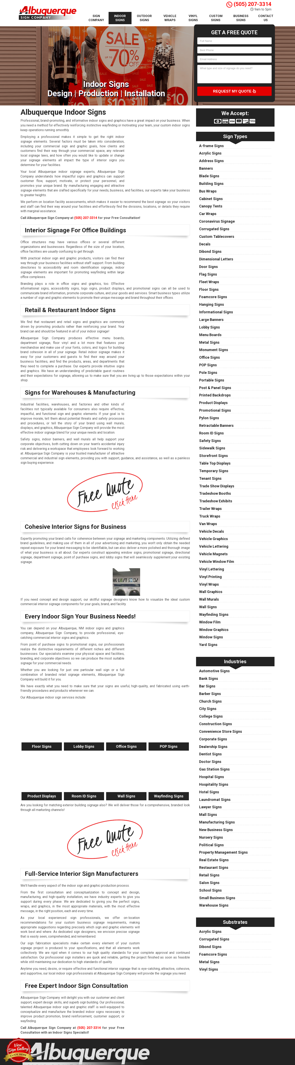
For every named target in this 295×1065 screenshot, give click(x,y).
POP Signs (208, 365)
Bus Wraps (208, 191)
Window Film (210, 622)
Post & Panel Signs (215, 388)
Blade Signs (209, 176)
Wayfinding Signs (213, 614)
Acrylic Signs (210, 153)
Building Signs (211, 183)
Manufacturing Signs (217, 822)
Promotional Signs (215, 410)
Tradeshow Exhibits (215, 501)
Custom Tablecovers (216, 236)
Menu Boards (210, 335)
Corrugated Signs (214, 229)
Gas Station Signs (214, 769)
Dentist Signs (210, 754)
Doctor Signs (210, 761)
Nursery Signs (211, 837)
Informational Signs (216, 312)
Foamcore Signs (213, 297)
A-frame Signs (211, 146)
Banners (206, 168)
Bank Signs (208, 678)
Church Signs (210, 701)
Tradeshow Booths (215, 493)
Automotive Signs (214, 671)
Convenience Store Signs (220, 731)
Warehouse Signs (213, 905)
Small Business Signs (217, 898)
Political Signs (211, 845)
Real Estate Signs (214, 860)
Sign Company (96, 18)
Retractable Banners (216, 425)
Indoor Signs (120, 18)
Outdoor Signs (144, 18)
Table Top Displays (214, 463)
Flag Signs (208, 274)
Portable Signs (211, 380)
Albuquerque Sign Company (180, 1048)
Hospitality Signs (213, 784)
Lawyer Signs (210, 807)
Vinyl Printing (210, 577)
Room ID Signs (211, 433)
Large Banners (211, 319)
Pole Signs (208, 372)
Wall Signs (208, 607)
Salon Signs (209, 883)
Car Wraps (207, 214)
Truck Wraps (209, 516)
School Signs (210, 890)
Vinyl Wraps (209, 584)
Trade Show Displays (216, 486)
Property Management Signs (223, 852)
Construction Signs (215, 724)
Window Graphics (213, 630)
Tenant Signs (210, 478)
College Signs (211, 716)
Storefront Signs (213, 455)
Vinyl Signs (193, 18)
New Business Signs (216, 830)
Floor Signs (209, 289)
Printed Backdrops (215, 395)
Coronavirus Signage (217, 221)
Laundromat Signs (214, 799)
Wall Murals (209, 599)
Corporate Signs (213, 739)
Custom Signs (215, 18)
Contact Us (265, 18)
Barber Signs (210, 694)
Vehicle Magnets (213, 554)
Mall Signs (208, 814)
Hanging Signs (211, 304)
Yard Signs (208, 644)
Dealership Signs (213, 746)
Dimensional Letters (216, 259)
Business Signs (240, 18)
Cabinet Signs (211, 199)
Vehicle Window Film (216, 561)
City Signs (207, 709)
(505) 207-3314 (248, 4)
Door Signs (208, 267)
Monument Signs (213, 350)
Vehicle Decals (211, 531)
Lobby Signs (209, 327)
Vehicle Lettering (213, 546)
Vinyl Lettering (211, 569)
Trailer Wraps (210, 508)
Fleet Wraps (209, 282)
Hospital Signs (211, 777)
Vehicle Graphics (213, 539)
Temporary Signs (213, 471)
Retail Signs (209, 875)
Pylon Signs (209, 418)
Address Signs (211, 161)
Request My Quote (234, 91)
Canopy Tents (210, 206)
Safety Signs (210, 441)
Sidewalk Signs (212, 448)
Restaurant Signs (213, 867)
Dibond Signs (210, 251)
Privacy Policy (171, 1052)
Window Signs (211, 637)
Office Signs (209, 357)
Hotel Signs (209, 792)
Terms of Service (173, 1057)
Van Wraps (208, 524)
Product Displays (213, 403)
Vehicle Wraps (169, 18)
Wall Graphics (210, 592)
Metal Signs (209, 342)
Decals (204, 244)
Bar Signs (207, 686)
